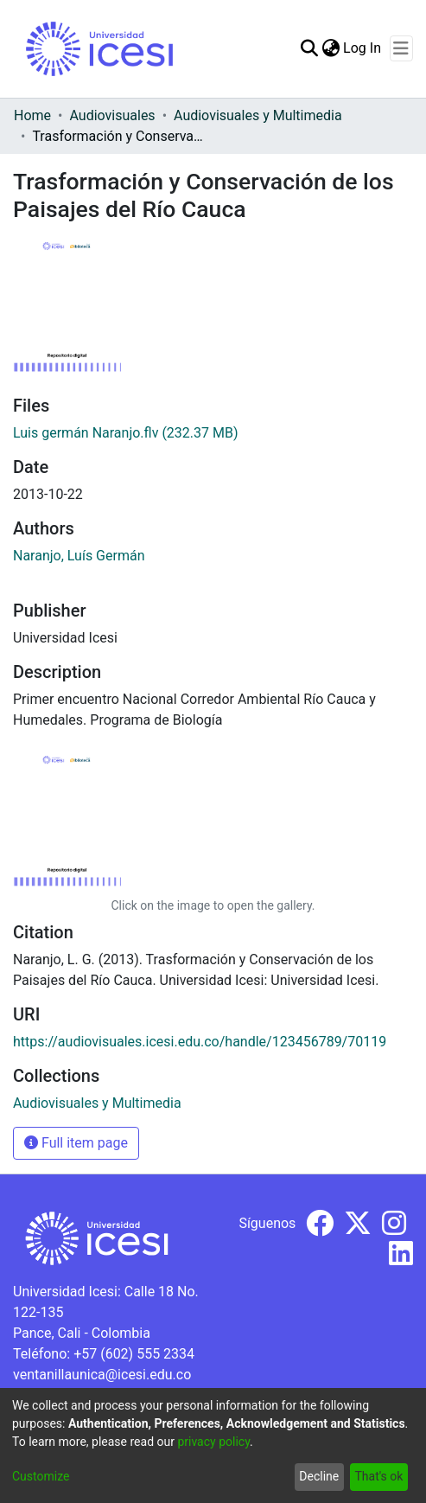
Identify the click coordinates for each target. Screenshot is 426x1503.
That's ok (378, 1476)
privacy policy (213, 1442)
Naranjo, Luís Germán (79, 555)
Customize (40, 1476)
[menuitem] (330, 48)
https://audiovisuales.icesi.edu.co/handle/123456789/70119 (199, 1041)
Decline (319, 1476)
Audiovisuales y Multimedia (258, 115)
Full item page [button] (76, 1143)
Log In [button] (363, 48)
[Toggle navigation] (401, 48)
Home (32, 115)
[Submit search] (309, 48)
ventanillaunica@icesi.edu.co (102, 1374)
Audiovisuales (112, 115)
